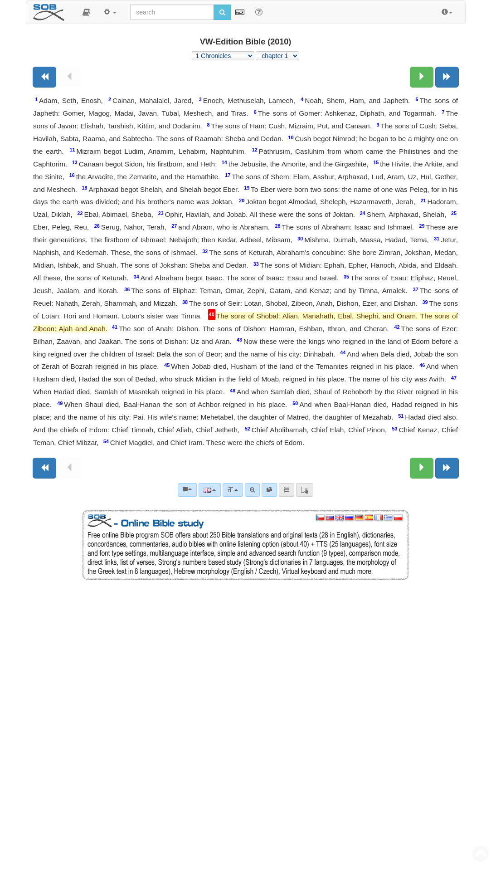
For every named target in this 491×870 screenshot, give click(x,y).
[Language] (210, 490)
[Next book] (447, 77)
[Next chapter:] (421, 77)
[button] (86, 12)
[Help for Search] (259, 12)
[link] (269, 490)
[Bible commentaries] (187, 490)
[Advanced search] (252, 490)
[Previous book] (44, 77)
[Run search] (222, 12)
